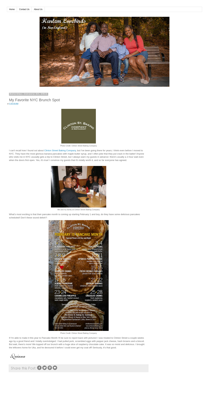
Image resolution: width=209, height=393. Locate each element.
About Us (38, 9)
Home (12, 9)
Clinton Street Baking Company (60, 150)
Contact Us (24, 9)
